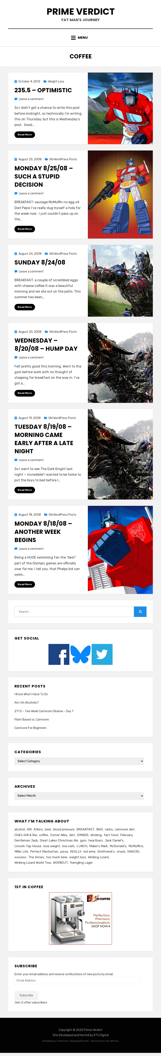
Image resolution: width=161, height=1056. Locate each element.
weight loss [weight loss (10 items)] (77, 860)
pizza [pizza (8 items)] (64, 854)
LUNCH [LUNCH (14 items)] (82, 849)
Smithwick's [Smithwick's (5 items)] (106, 854)
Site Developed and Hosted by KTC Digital (81, 1038)
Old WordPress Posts (63, 161)
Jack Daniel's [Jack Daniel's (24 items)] (114, 843)
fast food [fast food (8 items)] (111, 837)
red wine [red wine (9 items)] (89, 854)
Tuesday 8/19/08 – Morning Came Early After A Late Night (43, 441)
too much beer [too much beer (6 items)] (56, 860)
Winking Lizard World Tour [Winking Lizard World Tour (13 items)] (32, 866)
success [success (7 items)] (20, 860)
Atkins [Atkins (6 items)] (38, 832)
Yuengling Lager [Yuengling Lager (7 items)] (81, 866)
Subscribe (26, 998)
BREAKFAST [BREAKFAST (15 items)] (85, 832)
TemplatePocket (79, 1044)
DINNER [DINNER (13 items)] (82, 837)
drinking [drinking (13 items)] (96, 837)
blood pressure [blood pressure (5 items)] (63, 832)
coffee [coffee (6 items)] (43, 837)
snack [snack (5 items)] (121, 854)
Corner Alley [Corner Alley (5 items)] (58, 837)
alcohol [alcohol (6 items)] (19, 832)
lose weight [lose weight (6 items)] (51, 849)
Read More (25, 136)
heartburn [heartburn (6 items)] (95, 843)
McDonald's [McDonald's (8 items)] (118, 849)
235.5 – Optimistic (43, 92)
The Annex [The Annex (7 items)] (36, 860)
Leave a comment (31, 101)
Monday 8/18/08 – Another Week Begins (43, 534)
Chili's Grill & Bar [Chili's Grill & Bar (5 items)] (25, 837)
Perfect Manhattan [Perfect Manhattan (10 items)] (44, 854)
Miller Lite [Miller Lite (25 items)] (21, 854)
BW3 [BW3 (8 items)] (99, 832)
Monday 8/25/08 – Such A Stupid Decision (43, 178)
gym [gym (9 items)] (83, 843)
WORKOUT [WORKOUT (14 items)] (60, 866)
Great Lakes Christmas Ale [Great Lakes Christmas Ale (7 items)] (59, 843)
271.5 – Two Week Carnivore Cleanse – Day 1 (43, 713)
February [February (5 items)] (126, 837)
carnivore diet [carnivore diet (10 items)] (125, 832)
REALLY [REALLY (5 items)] (75, 854)
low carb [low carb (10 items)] (68, 849)
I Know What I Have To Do (31, 697)
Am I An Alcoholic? (26, 705)
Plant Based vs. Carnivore (31, 722)
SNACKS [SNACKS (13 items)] (133, 854)
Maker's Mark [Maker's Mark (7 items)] (98, 849)
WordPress (112, 1044)
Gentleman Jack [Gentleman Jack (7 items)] (26, 843)
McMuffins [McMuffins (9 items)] (136, 849)
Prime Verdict (81, 12)
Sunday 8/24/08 (39, 265)
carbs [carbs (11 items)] (109, 832)
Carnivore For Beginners (30, 730)
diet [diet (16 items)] (72, 837)
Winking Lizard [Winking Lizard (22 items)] (98, 860)
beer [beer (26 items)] (48, 832)
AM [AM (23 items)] (29, 832)
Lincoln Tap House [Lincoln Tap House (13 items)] (27, 849)
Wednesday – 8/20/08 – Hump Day (46, 347)
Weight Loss (56, 83)
